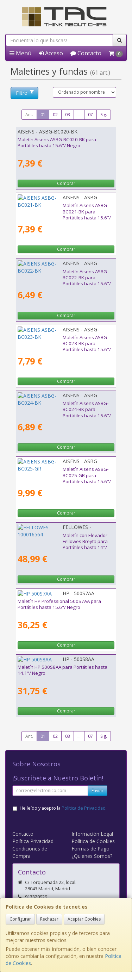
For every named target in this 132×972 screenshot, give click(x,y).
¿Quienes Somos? (91, 856)
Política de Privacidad (84, 808)
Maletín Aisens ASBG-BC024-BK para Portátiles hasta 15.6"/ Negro (57, 406)
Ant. (29, 115)
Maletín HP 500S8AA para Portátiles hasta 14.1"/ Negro (62, 670)
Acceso (51, 53)
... (79, 115)
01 (42, 115)
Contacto (85, 53)
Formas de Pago (90, 848)
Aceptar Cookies (84, 919)
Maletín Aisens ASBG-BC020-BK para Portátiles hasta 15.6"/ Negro (57, 142)
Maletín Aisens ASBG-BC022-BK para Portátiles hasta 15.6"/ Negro (57, 274)
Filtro (24, 92)
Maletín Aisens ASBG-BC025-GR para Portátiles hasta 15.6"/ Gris (57, 472)
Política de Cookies (93, 841)
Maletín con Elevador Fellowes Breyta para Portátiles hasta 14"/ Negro (63, 538)
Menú (20, 53)
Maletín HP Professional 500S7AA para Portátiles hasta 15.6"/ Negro (59, 604)
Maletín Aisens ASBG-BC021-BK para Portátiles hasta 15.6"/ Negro (57, 208)
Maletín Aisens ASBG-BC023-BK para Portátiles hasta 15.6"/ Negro (57, 340)
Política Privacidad (33, 841)
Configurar (20, 919)
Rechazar (49, 919)
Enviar (97, 790)
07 (90, 115)
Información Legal (92, 833)
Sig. (103, 115)
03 (67, 115)
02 (55, 115)
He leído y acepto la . (63, 808)
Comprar (66, 183)
